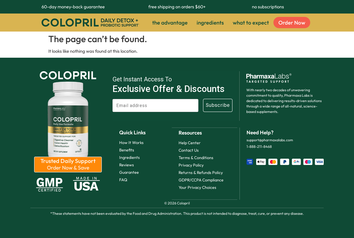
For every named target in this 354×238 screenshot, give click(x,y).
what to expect (251, 22)
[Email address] (155, 105)
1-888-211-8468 (259, 146)
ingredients (210, 22)
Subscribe (218, 105)
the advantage (170, 22)
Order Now (291, 22)
